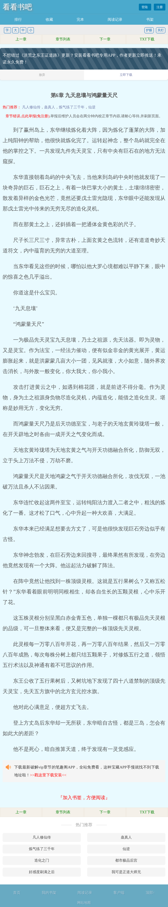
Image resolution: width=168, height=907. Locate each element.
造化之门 (41, 860)
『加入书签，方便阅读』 (84, 797)
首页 (16, 893)
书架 (150, 20)
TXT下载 (147, 39)
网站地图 (84, 902)
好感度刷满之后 (42, 872)
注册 (159, 7)
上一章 (21, 39)
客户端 (118, 893)
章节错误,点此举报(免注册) (27, 116)
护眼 (149, 30)
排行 (18, 20)
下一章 (105, 39)
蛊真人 (49, 107)
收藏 (49, 20)
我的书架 (49, 893)
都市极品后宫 (126, 860)
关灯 (161, 30)
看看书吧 (17, 7)
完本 (80, 20)
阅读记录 (115, 20)
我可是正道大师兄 (126, 872)
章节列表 (63, 39)
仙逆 (92, 107)
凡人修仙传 (31, 107)
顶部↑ (150, 893)
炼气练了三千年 (72, 107)
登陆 (145, 7)
